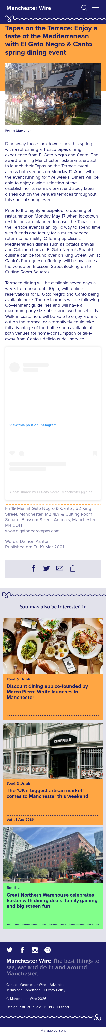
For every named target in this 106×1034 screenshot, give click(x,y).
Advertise (57, 985)
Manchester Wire (28, 8)
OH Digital (61, 1007)
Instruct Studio (30, 1007)
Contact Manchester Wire (26, 985)
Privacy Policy (54, 990)
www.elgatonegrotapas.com (32, 531)
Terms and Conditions (23, 990)
